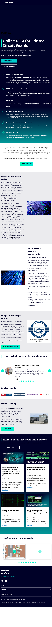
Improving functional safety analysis (10, 511)
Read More (7, 428)
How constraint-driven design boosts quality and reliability (36, 468)
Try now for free (27, 163)
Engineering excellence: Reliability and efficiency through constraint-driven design (37, 512)
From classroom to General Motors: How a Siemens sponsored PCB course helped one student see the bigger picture (11, 471)
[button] (2, 370)
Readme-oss (4, 605)
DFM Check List (9, 60)
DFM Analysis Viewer (9, 66)
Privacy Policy (18, 602)
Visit (2, 340)
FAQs (2, 585)
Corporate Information (7, 602)
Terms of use (26, 602)
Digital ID (33, 602)
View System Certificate (10, 346)
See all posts (10, 447)
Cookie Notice (41, 602)
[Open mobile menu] (2, 2)
